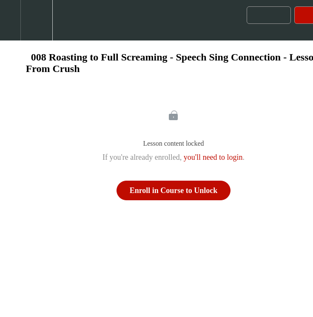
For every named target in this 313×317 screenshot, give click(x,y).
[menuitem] (36, 20)
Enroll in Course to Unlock (174, 190)
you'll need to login (213, 157)
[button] (10, 20)
